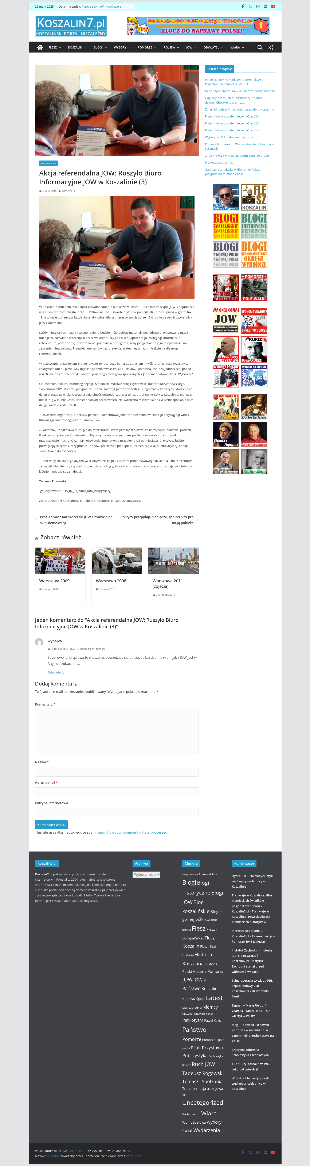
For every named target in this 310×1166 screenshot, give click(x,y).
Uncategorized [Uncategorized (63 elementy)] (202, 1102)
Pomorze (145, 47)
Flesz (52, 47)
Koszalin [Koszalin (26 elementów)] (209, 988)
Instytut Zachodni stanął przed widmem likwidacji (248, 966)
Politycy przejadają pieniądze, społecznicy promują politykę (160, 520)
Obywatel (211, 47)
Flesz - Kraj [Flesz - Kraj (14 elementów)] (208, 946)
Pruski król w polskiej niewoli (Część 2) (232, 123)
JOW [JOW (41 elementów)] (187, 979)
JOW (189, 47)
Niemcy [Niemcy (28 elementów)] (210, 1007)
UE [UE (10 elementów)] (184, 1094)
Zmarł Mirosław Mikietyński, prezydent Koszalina (239, 109)
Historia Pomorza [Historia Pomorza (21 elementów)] (208, 971)
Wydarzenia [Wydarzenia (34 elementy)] (206, 1130)
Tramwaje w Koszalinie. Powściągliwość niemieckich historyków (251, 916)
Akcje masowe (48, 163)
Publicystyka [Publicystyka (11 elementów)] (216, 1056)
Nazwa (42, 762)
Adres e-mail (46, 782)
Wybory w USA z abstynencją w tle (229, 137)
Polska (169, 47)
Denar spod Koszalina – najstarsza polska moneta (240, 91)
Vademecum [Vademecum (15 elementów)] (191, 1114)
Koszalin (75, 47)
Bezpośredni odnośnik (91, 648)
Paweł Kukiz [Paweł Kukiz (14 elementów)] (212, 1020)
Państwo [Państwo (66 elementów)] (194, 1029)
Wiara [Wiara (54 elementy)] (209, 1113)
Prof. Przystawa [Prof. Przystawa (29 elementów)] (207, 1048)
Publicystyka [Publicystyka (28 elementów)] (195, 1055)
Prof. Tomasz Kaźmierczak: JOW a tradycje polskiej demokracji (74, 520)
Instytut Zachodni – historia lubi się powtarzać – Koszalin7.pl (252, 955)
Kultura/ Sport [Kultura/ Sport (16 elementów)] (193, 998)
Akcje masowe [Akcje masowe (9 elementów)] (190, 874)
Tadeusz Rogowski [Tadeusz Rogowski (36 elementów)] (203, 1073)
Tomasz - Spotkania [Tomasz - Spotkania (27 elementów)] (202, 1081)
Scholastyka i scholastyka (250, 1055)
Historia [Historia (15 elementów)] (188, 955)
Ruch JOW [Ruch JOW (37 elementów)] (203, 1064)
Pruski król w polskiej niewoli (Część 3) (232, 116)
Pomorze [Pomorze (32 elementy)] (191, 1039)
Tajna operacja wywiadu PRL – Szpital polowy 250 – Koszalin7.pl (253, 985)
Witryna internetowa (51, 803)
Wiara (235, 47)
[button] (59, 47)
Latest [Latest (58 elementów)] (214, 998)
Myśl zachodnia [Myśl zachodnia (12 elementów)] (192, 1007)
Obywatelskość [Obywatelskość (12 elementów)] (203, 1014)
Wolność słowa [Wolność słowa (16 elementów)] (194, 1122)
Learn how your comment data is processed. (132, 832)
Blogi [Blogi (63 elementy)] (189, 882)
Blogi (98, 47)
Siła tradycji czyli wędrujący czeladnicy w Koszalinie (252, 881)
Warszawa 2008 (111, 581)
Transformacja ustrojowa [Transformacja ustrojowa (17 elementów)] (202, 1088)
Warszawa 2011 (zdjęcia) (168, 583)
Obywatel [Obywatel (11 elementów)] (187, 1014)
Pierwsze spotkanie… (219, 163)
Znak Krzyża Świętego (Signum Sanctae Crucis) (237, 156)
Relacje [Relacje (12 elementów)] (186, 1065)
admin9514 (68, 191)
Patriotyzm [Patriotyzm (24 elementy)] (192, 1020)
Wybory (120, 47)
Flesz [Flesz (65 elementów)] (199, 928)
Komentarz (45, 704)
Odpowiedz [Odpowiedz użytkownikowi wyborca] (56, 672)
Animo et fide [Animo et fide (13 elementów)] (208, 874)
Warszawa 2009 (54, 581)
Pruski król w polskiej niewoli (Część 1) (232, 130)
